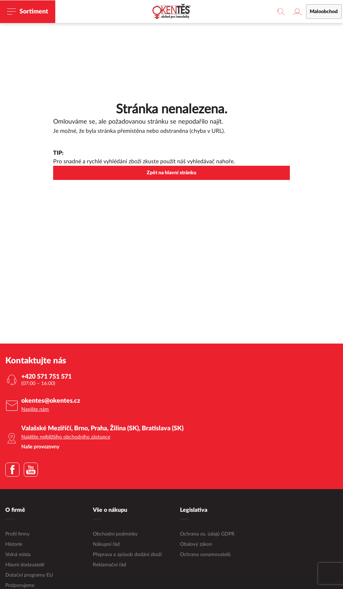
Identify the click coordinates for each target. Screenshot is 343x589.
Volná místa (17, 555)
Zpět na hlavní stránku (171, 173)
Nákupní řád (106, 544)
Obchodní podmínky (115, 534)
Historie (13, 544)
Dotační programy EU (29, 575)
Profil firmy (17, 534)
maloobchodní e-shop (217, 19)
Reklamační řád (109, 565)
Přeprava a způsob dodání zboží (127, 555)
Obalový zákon (196, 544)
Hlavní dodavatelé (24, 565)
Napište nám (35, 409)
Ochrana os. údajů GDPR (207, 534)
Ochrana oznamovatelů (205, 555)
